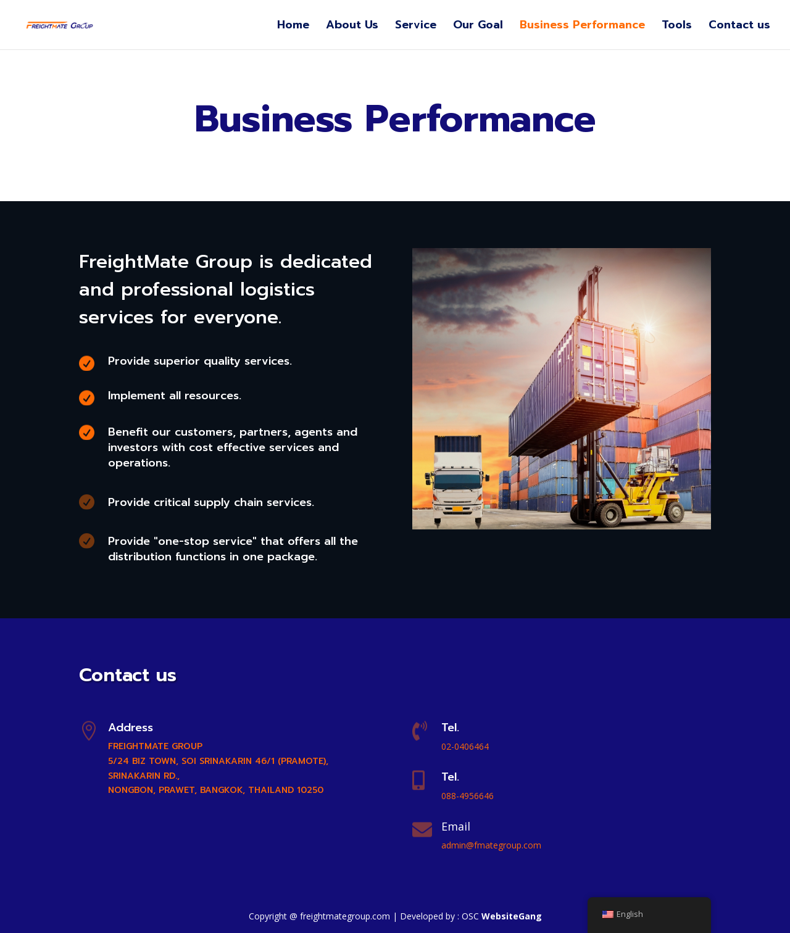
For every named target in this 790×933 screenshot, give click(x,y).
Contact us (739, 26)
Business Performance (582, 26)
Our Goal (478, 26)
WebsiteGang (511, 916)
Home (293, 26)
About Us (352, 26)
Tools (677, 26)
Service (415, 26)
